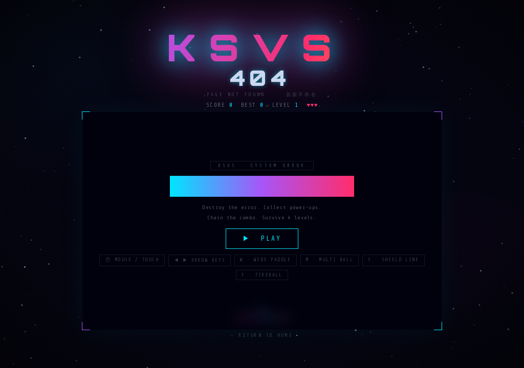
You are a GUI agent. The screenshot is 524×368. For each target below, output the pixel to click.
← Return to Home (262, 335)
